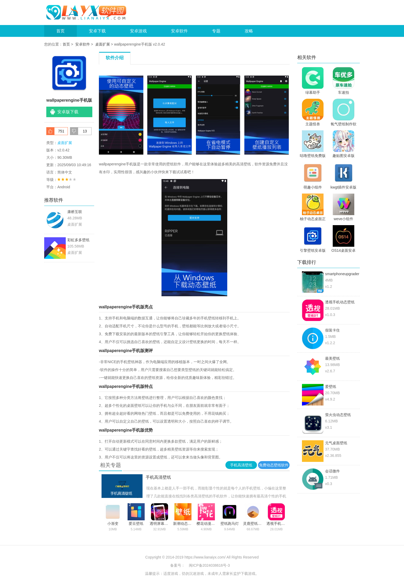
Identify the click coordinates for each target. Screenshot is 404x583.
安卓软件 (179, 31)
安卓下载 (97, 31)
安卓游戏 (138, 31)
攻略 (249, 31)
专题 (216, 31)
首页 (60, 31)
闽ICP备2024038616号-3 (209, 565)
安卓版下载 (67, 112)
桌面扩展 (102, 44)
